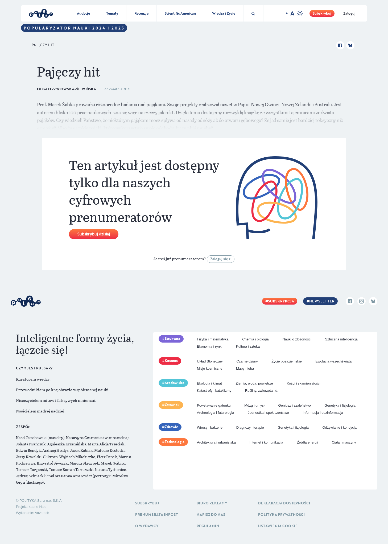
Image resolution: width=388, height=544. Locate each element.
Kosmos (171, 360)
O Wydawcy (146, 526)
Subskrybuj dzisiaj (93, 234)
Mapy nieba (245, 368)
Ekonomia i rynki (209, 346)
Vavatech (42, 513)
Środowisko (174, 382)
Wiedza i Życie (223, 13)
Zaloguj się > (220, 259)
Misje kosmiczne (209, 368)
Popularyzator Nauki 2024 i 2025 (74, 28)
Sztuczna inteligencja (341, 339)
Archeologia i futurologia (215, 413)
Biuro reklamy (212, 503)
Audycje (83, 13)
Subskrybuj (322, 13)
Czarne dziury (247, 361)
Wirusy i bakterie (209, 427)
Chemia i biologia (255, 339)
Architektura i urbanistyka (216, 442)
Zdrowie (171, 426)
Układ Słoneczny (210, 361)
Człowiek (172, 404)
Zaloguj (349, 13)
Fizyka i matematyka (212, 339)
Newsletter (321, 301)
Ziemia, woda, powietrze (254, 383)
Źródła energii (307, 442)
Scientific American (180, 13)
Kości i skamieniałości (303, 383)
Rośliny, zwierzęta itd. (261, 391)
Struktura (172, 338)
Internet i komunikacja (266, 442)
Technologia (174, 441)
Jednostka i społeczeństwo (268, 413)
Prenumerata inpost (156, 514)
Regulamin (208, 526)
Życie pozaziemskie (286, 361)
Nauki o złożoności (296, 339)
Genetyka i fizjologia (339, 405)
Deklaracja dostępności (284, 503)
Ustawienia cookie (278, 526)
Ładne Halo (38, 507)
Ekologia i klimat (209, 383)
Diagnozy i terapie (250, 427)
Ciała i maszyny (344, 442)
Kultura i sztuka (248, 346)
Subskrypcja (281, 301)
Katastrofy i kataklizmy (214, 391)
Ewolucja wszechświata (333, 361)
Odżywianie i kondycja (339, 427)
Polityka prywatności (281, 514)
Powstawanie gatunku (213, 405)
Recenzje (141, 13)
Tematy (112, 13)
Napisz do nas (211, 514)
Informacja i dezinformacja (323, 413)
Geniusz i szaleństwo (294, 405)
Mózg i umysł (254, 405)
